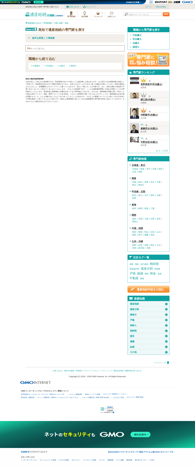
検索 (166, 14)
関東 (134, 178)
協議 (140, 273)
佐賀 (140, 245)
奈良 (158, 219)
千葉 (158, 182)
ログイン (149, 7)
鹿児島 (141, 248)
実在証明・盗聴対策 (27, 397)
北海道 (135, 169)
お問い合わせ (74, 7)
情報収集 (110, 460)
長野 (134, 198)
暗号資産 (129, 460)
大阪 (146, 219)
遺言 (149, 336)
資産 (160, 274)
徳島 (134, 235)
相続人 (149, 325)
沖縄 (148, 248)
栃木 (140, 182)
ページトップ (160, 363)
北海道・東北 (138, 165)
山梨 (158, 195)
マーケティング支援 (89, 460)
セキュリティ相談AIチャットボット (115, 394)
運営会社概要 (69, 371)
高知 (152, 235)
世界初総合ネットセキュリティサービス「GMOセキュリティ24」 (43, 394)
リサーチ (102, 460)
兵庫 (152, 219)
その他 (149, 352)
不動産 (134, 278)
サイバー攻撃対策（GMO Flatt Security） (96, 397)
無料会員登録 (161, 7)
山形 (134, 172)
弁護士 (62, 66)
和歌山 (135, 222)
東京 (134, 185)
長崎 (146, 245)
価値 (142, 278)
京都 (140, 219)
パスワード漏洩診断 (75, 394)
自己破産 (144, 264)
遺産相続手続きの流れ (150, 289)
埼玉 (152, 182)
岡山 (146, 232)
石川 (146, 195)
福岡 (134, 245)
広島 (152, 232)
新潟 (134, 195)
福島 (140, 172)
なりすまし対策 (118, 397)
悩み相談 (84, 16)
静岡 (140, 208)
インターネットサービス (29, 460)
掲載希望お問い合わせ (133, 371)
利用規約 (79, 371)
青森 (142, 169)
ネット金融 (119, 460)
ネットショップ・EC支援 (48, 460)
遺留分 (149, 314)
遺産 (132, 264)
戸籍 (133, 273)
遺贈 (149, 341)
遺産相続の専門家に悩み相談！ (149, 60)
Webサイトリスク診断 (92, 394)
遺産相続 (149, 304)
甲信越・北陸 (138, 191)
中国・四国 (137, 228)
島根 (140, 232)
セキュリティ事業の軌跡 (135, 397)
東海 (134, 205)
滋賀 (134, 219)
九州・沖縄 (137, 241)
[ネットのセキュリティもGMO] (23, 2)
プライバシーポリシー (92, 371)
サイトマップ (91, 7)
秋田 (160, 169)
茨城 (134, 182)
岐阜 (134, 208)
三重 (152, 208)
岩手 (148, 169)
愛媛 (146, 235)
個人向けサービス (140, 460)
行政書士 (36, 66)
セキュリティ (76, 460)
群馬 (146, 182)
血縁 (149, 347)
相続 (137, 264)
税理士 (73, 66)
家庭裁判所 (134, 269)
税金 (153, 273)
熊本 (152, 245)
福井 (152, 195)
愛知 (146, 208)
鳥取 (134, 232)
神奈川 (141, 185)
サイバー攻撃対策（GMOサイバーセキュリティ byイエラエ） (58, 397)
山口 (158, 232)
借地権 (157, 269)
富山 (140, 195)
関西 (134, 215)
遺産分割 (147, 268)
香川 (140, 235)
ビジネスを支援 (64, 460)
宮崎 (134, 248)
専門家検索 (71, 16)
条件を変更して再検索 (43, 38)
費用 (146, 274)
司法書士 (50, 66)
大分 (158, 245)
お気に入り (112, 16)
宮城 (154, 169)
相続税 (154, 263)
